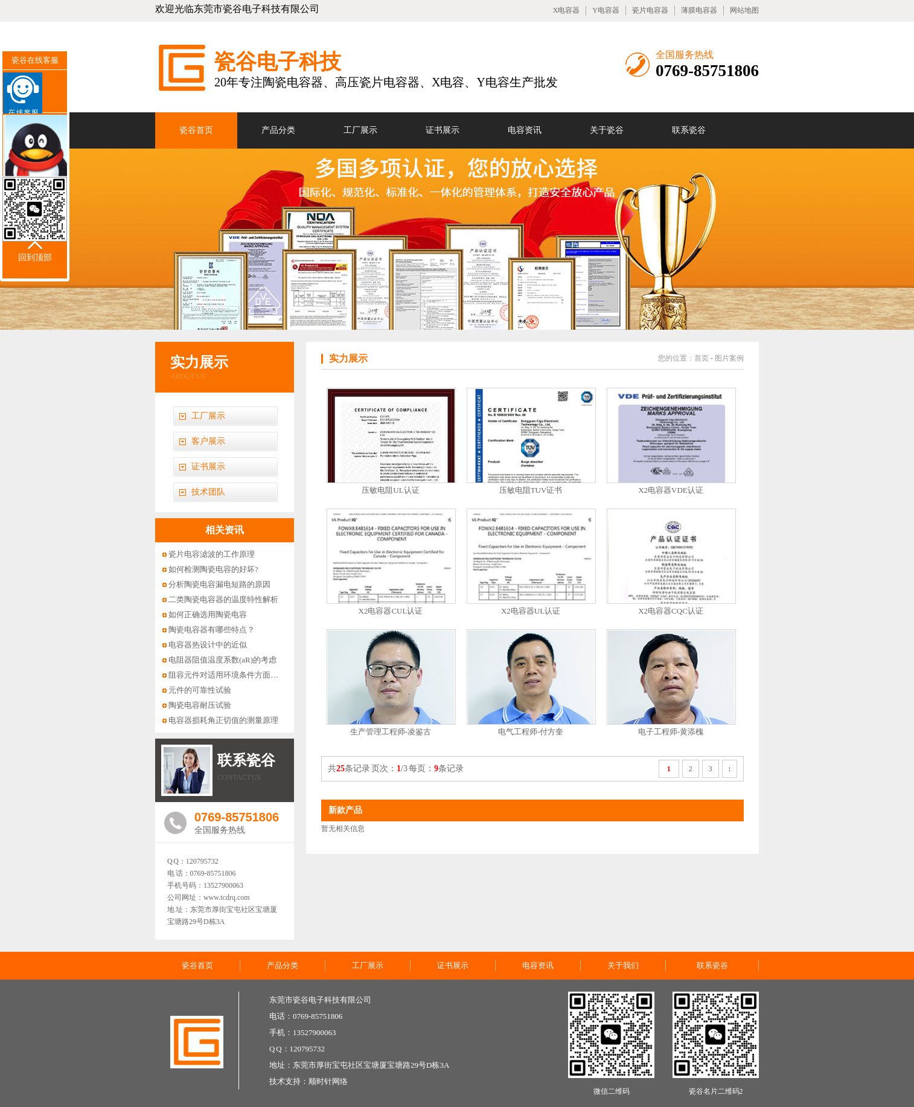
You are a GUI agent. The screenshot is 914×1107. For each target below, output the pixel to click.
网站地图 (744, 10)
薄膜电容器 (699, 10)
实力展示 (199, 362)
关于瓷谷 (607, 130)
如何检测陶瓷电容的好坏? (213, 569)
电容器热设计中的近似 (207, 644)
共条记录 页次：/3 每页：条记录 (396, 768)
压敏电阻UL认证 (390, 490)
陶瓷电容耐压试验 (199, 705)
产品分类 (278, 130)
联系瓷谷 (689, 130)
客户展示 (208, 441)
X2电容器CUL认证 (391, 610)
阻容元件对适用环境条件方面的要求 (231, 674)
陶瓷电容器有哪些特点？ (211, 629)
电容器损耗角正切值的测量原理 (223, 720)
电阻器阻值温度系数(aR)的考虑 (222, 659)
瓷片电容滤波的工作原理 (211, 554)
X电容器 (566, 10)
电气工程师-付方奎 (530, 731)
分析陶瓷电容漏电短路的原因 (219, 584)
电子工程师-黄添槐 (670, 731)
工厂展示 (360, 130)
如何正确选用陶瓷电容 (207, 614)
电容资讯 (525, 130)
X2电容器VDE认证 (670, 490)
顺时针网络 (328, 1081)
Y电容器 (605, 10)
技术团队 (208, 491)
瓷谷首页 (196, 130)
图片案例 (729, 358)
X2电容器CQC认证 (670, 610)
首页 (701, 358)
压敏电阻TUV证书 (531, 490)
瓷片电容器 (650, 10)
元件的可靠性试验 (199, 690)
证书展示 (442, 130)
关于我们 (623, 965)
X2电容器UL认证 (530, 610)
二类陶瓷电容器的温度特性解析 (223, 599)
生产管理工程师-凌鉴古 (390, 731)
